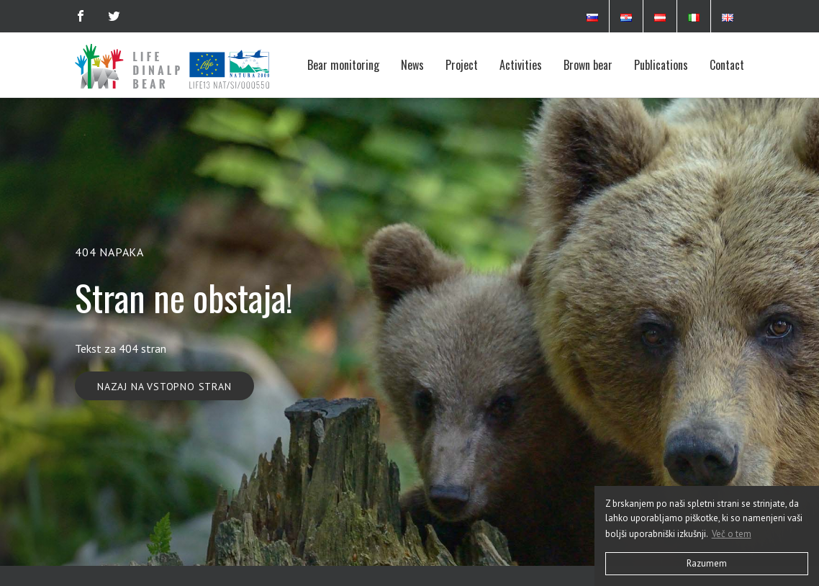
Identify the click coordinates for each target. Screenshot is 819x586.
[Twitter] (114, 16)
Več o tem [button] (731, 534)
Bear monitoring (343, 64)
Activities (520, 64)
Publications (661, 64)
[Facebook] (80, 16)
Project (461, 64)
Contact (727, 64)
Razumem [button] (707, 563)
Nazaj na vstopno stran (164, 386)
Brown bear (588, 64)
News (412, 64)
